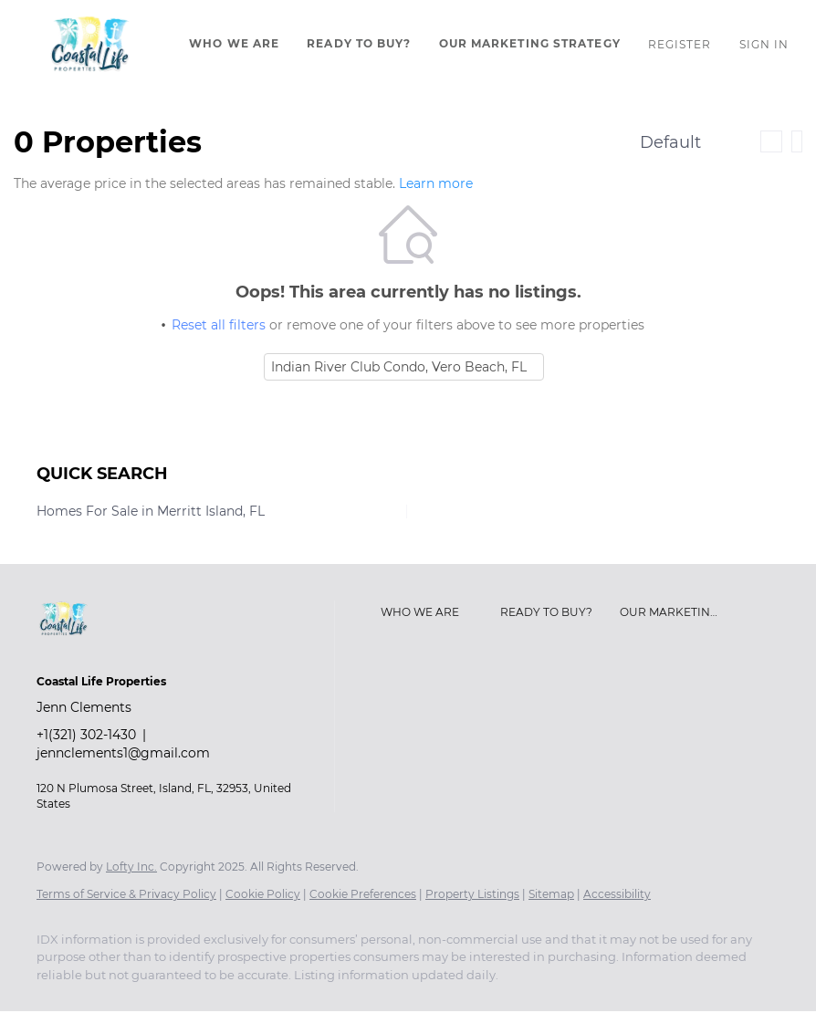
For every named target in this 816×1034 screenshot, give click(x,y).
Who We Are (234, 43)
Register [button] (680, 44)
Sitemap (551, 894)
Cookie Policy (262, 894)
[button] (90, 44)
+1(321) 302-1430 (86, 734)
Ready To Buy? (359, 43)
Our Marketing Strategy (530, 43)
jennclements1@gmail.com (123, 753)
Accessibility (617, 894)
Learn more (436, 183)
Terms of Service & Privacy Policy (126, 894)
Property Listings (472, 894)
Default (670, 142)
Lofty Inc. (131, 866)
